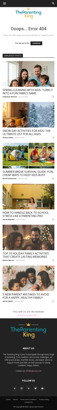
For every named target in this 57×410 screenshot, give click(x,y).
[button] (4, 3)
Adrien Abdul (8, 301)
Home (8, 399)
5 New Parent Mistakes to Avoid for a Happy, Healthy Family (26, 296)
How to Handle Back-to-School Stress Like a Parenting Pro (26, 214)
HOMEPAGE (36, 43)
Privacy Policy (44, 399)
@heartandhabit (28, 315)
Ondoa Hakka (8, 137)
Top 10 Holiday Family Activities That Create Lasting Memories (26, 255)
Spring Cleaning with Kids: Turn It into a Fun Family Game (28, 91)
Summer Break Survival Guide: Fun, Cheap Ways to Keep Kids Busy (28, 173)
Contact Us (28, 402)
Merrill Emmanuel (9, 178)
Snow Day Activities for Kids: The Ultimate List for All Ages (27, 132)
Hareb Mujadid (8, 219)
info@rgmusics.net (33, 371)
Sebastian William (10, 97)
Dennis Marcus (8, 260)
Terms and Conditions (28, 399)
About (15, 399)
